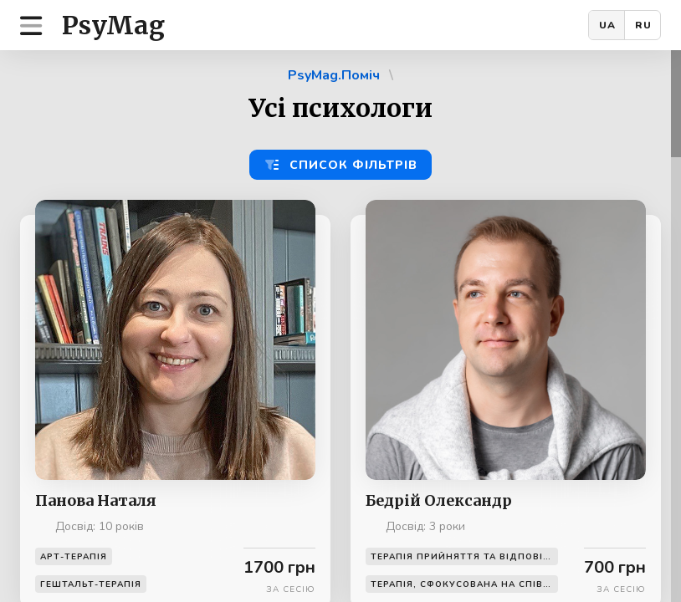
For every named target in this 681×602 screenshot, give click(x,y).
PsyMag (113, 25)
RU (643, 25)
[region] (340, 326)
